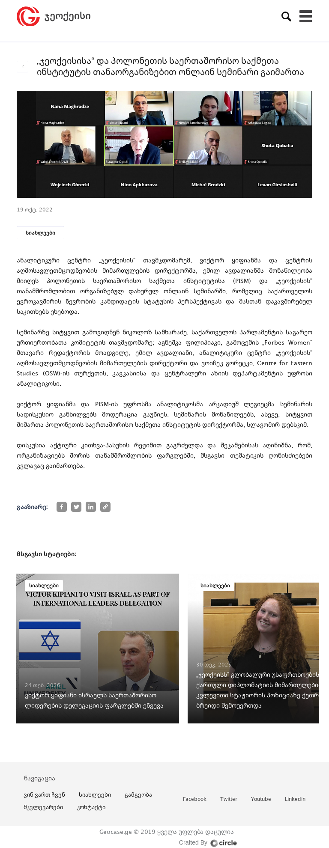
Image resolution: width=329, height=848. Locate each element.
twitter (228, 799)
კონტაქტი (91, 807)
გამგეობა (138, 794)
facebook (194, 799)
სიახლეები (40, 232)
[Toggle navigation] (305, 16)
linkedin (295, 799)
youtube (261, 799)
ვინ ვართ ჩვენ (44, 794)
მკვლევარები (43, 807)
